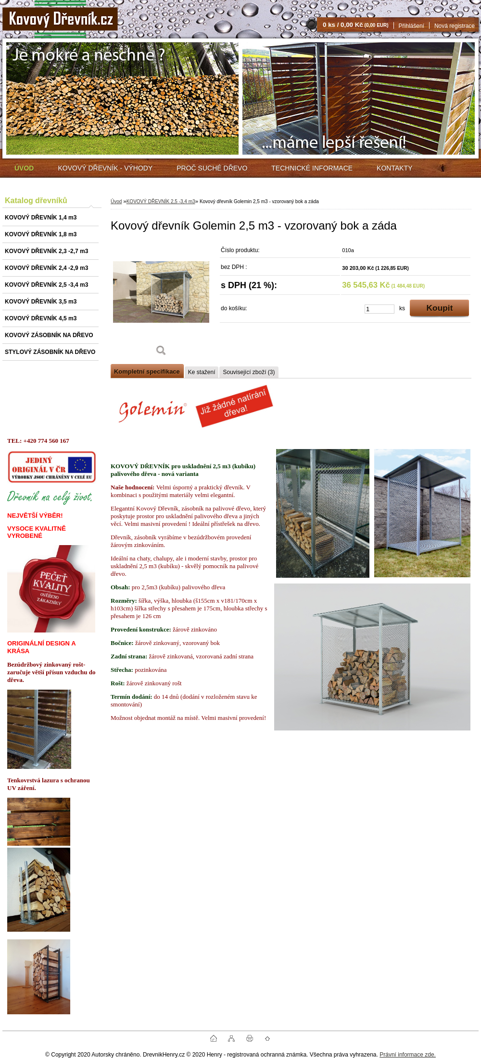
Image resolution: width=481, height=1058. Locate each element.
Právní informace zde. (408, 1054)
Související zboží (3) (249, 372)
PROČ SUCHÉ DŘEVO (212, 168)
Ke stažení (201, 372)
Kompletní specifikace (147, 371)
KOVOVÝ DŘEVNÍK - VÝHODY (105, 168)
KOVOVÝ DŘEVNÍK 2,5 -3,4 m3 (161, 201)
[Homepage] (24, 168)
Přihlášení (411, 26)
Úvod (116, 201)
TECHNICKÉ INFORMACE (312, 168)
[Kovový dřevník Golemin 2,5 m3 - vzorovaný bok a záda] (161, 302)
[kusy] (379, 309)
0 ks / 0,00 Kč (356, 24)
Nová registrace (454, 26)
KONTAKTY (394, 168)
